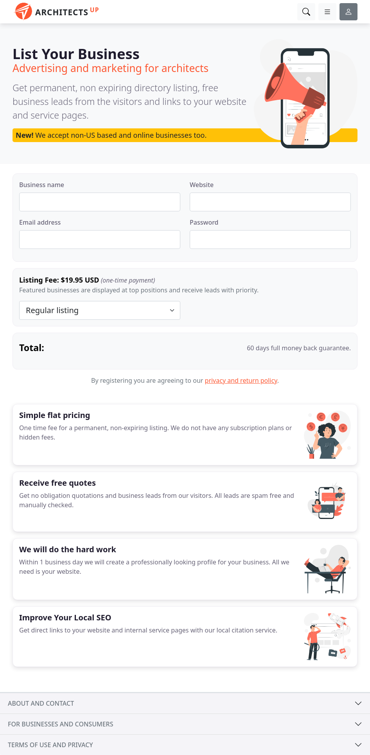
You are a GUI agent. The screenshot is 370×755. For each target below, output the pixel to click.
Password (204, 222)
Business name (41, 184)
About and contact (41, 703)
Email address (40, 222)
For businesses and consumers (60, 724)
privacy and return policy (241, 380)
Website (202, 184)
